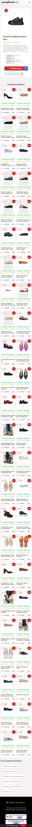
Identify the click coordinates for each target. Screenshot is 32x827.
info (13, 112)
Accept (23, 825)
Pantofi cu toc (7, 792)
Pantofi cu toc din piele (10, 771)
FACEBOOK (10, 803)
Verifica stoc (19, 68)
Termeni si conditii (12, 808)
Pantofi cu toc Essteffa (10, 766)
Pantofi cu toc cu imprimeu (11, 781)
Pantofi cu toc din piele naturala (13, 776)
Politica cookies (21, 810)
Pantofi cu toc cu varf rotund (12, 786)
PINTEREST (20, 803)
